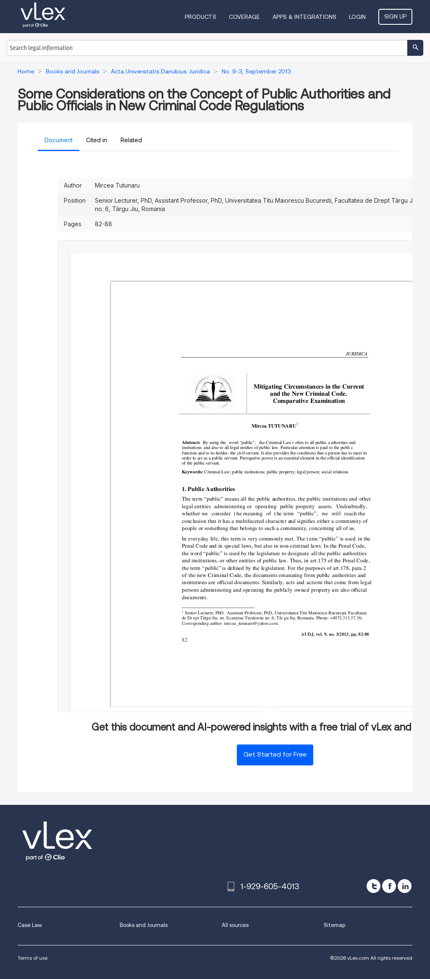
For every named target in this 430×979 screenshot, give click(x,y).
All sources (235, 925)
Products (200, 16)
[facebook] (389, 886)
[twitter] (373, 886)
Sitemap (334, 925)
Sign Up (395, 16)
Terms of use (32, 958)
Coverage (244, 16)
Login (357, 16)
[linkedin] (405, 886)
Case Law (30, 925)
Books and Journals (144, 925)
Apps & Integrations (304, 16)
